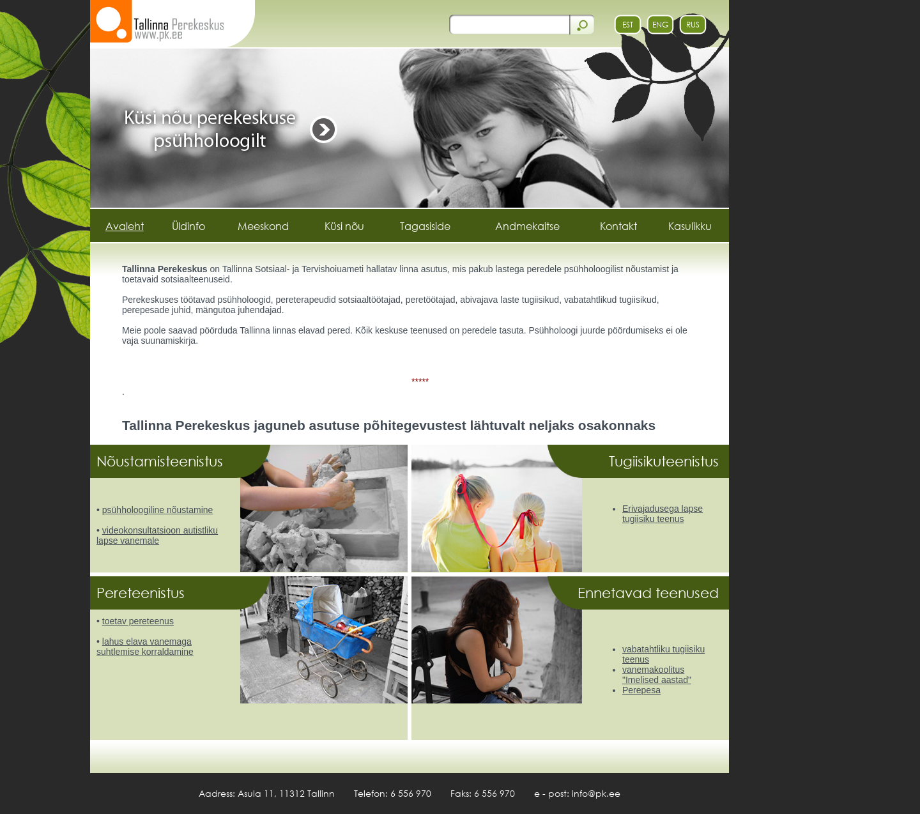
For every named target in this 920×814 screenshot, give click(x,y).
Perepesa (641, 690)
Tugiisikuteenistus (666, 461)
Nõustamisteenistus (161, 461)
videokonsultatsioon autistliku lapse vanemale (157, 535)
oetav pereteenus (139, 621)
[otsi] (508, 24)
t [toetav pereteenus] (103, 621)
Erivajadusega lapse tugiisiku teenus (662, 513)
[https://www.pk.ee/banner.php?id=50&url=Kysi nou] (409, 127)
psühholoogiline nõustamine (157, 510)
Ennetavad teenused (650, 593)
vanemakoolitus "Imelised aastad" (656, 674)
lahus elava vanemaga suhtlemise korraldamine (145, 646)
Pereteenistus (142, 593)
